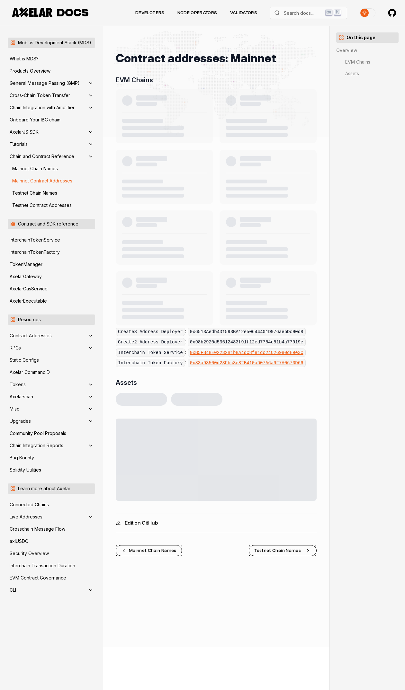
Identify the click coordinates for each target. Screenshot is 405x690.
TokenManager (26, 264)
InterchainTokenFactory (35, 252)
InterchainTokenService (35, 240)
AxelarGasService (29, 288)
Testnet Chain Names (34, 193)
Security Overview (29, 553)
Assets (352, 73)
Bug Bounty (22, 457)
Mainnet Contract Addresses (42, 180)
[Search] (308, 13)
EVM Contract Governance (38, 577)
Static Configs (24, 360)
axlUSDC (19, 541)
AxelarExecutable (28, 301)
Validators (243, 12)
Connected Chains (29, 504)
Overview (346, 50)
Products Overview (30, 71)
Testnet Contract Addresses (42, 205)
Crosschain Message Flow (37, 529)
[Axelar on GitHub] (392, 13)
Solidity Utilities (25, 470)
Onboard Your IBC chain (35, 119)
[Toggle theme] (367, 12)
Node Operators (197, 12)
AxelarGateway (26, 276)
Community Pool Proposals (38, 433)
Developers (150, 12)
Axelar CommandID (30, 372)
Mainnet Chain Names (35, 168)
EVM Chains (357, 62)
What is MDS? (24, 58)
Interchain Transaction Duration (42, 565)
